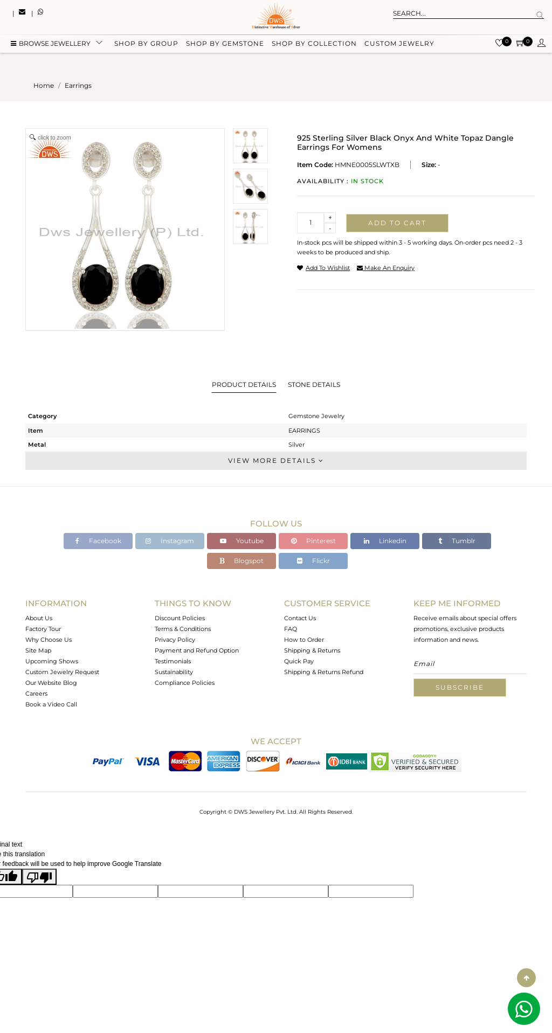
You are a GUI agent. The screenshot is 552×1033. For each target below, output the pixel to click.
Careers (36, 693)
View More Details (276, 460)
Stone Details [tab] (314, 384)
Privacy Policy (175, 639)
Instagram (170, 541)
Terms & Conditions (183, 629)
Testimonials (173, 661)
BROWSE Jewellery (51, 44)
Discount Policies (180, 618)
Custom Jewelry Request (62, 672)
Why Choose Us (48, 639)
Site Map (38, 650)
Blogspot (241, 561)
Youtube (242, 541)
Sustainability (174, 672)
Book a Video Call (51, 704)
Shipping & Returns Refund (323, 672)
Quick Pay (299, 661)
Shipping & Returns (312, 650)
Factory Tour (43, 629)
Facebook (98, 541)
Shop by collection (314, 44)
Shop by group (146, 44)
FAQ (290, 629)
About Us (38, 618)
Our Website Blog (51, 683)
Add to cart (397, 223)
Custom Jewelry (399, 44)
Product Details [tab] (244, 384)
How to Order (304, 639)
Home (43, 85)
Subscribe (460, 687)
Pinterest (313, 541)
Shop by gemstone (225, 44)
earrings (78, 85)
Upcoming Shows (51, 661)
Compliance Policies (185, 683)
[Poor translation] (39, 877)
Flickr (313, 561)
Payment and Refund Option (197, 650)
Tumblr (456, 541)
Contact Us (300, 618)
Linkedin (385, 541)
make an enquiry (386, 268)
